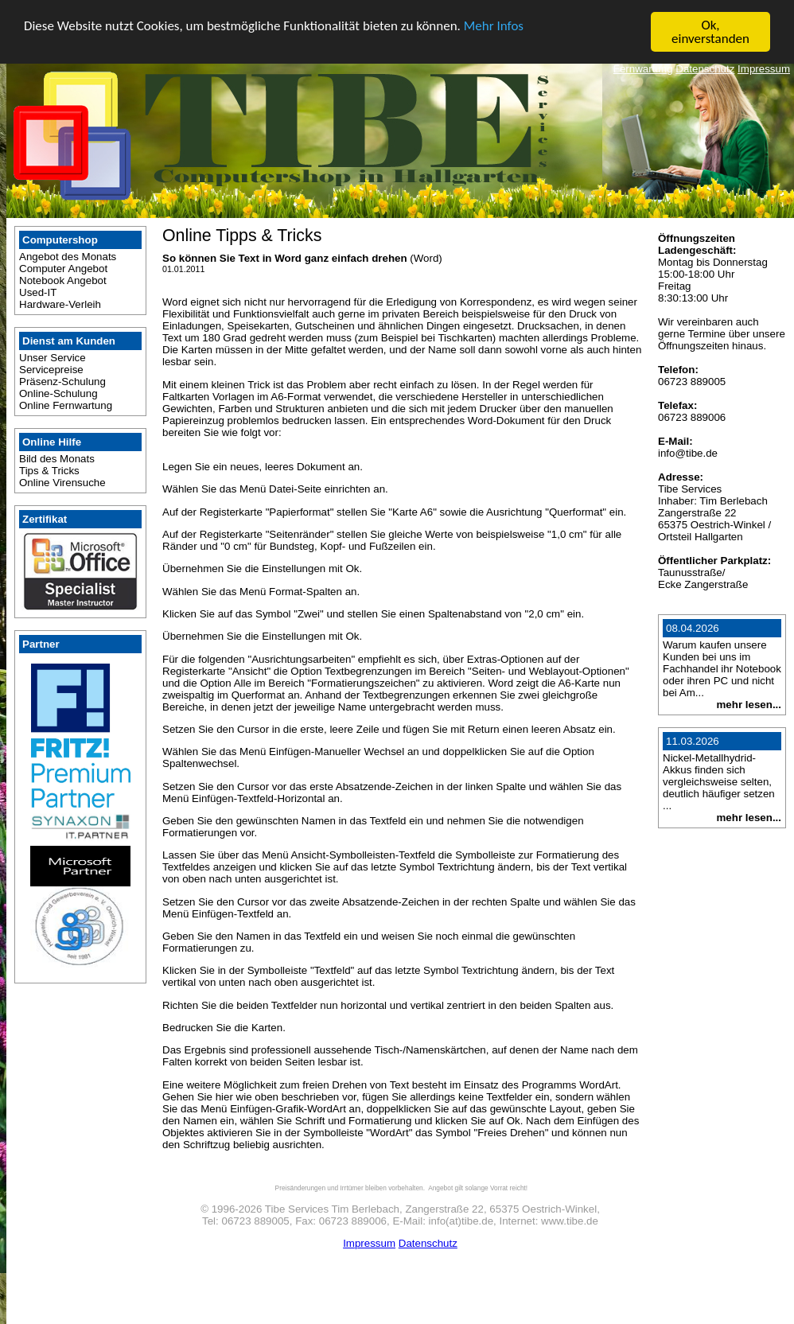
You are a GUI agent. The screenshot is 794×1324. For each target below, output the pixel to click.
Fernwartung (643, 69)
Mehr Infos (493, 25)
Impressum (764, 69)
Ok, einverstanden (710, 32)
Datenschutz (704, 69)
